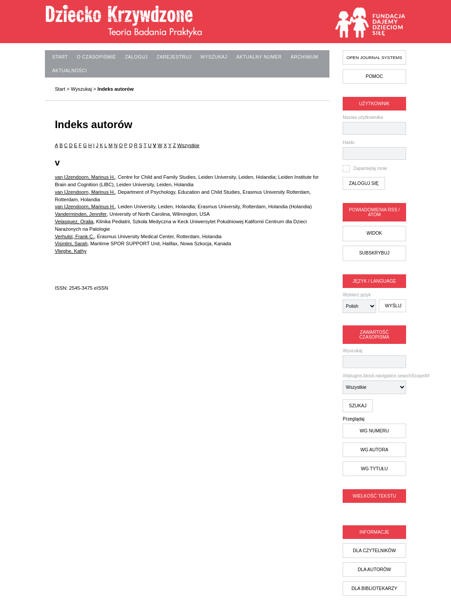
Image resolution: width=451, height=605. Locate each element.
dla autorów (374, 569)
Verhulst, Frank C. (74, 236)
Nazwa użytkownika (363, 117)
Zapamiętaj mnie (370, 168)
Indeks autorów (115, 89)
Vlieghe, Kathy (70, 251)
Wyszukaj (374, 358)
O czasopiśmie (96, 57)
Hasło (349, 142)
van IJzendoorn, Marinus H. (85, 177)
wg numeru (374, 430)
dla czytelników (374, 550)
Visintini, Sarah (71, 243)
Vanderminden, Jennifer (81, 214)
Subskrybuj (374, 253)
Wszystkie (188, 145)
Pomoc (374, 76)
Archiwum (304, 57)
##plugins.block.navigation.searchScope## (374, 383)
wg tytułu (374, 468)
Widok (374, 233)
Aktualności (69, 70)
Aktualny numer (258, 57)
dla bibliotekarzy (374, 588)
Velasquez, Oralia (74, 221)
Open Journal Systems (374, 57)
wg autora (374, 449)
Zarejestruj (174, 57)
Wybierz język (357, 294)
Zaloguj (136, 57)
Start (60, 57)
